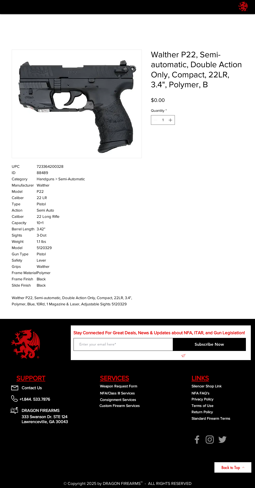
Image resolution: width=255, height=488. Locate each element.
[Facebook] (197, 439)
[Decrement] (155, 120)
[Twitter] (222, 439)
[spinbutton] (163, 120)
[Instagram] (209, 439)
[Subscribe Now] (209, 344)
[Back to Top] (232, 467)
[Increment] (171, 120)
